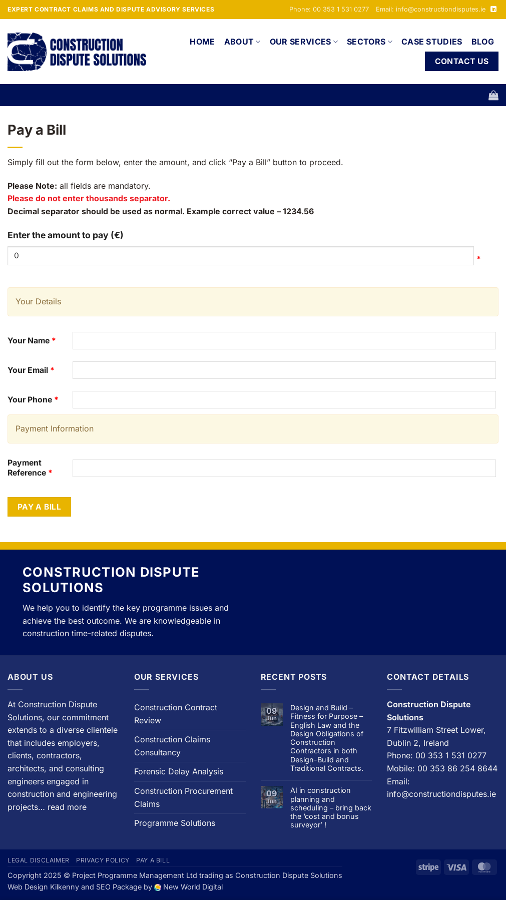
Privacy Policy (103, 860)
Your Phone (33, 399)
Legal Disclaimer (39, 860)
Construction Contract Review (175, 713)
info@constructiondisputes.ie (441, 794)
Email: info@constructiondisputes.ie (430, 9)
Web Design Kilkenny (43, 886)
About (242, 42)
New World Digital (193, 886)
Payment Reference (30, 468)
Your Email (31, 370)
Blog (482, 42)
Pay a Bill (40, 507)
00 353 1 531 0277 (450, 755)
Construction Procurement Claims (183, 797)
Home (202, 42)
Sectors (369, 42)
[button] (493, 95)
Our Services (304, 42)
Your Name (32, 340)
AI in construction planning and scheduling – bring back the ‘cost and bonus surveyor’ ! (330, 807)
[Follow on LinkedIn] (493, 9)
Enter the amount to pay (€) (66, 235)
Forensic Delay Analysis (178, 771)
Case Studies (431, 42)
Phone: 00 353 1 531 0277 (329, 9)
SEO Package (119, 886)
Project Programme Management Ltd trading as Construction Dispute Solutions (207, 875)
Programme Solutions (174, 823)
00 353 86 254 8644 (457, 768)
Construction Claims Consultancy (172, 745)
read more (67, 807)
